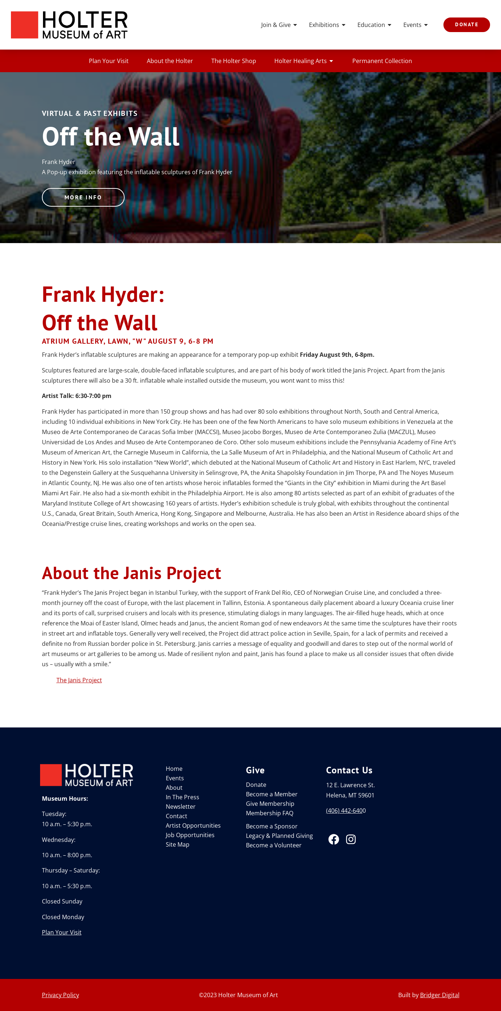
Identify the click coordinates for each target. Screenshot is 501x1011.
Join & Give (279, 24)
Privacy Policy (60, 995)
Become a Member (272, 794)
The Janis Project (79, 680)
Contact (176, 816)
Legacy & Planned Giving (279, 836)
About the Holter (170, 61)
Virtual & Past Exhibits (90, 113)
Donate (256, 785)
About (174, 788)
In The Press (182, 797)
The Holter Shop (233, 61)
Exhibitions (328, 24)
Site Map (177, 844)
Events (416, 24)
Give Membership (270, 804)
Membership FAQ (269, 813)
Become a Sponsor (272, 826)
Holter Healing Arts (304, 60)
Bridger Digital (439, 995)
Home (174, 769)
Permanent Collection (382, 61)
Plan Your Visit (109, 61)
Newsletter (181, 807)
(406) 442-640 (344, 811)
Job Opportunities (190, 835)
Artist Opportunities (193, 825)
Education (374, 24)
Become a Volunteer (274, 845)
